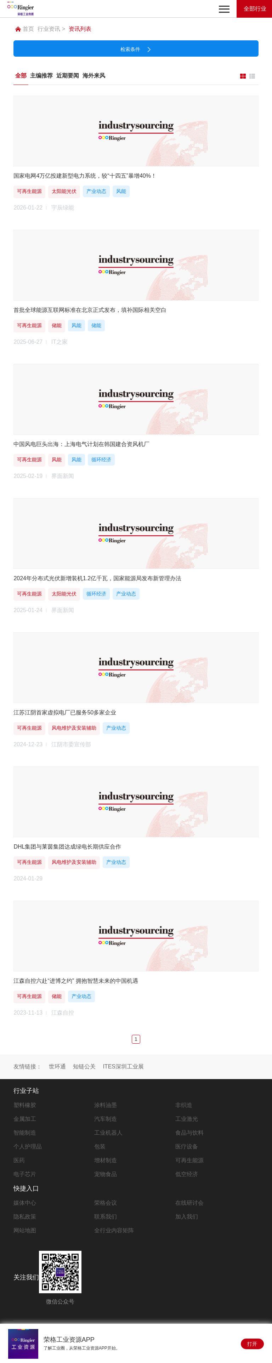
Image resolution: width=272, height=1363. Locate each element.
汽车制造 (105, 1119)
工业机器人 (108, 1133)
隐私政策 (24, 1217)
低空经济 (186, 1174)
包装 (100, 1147)
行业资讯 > (51, 29)
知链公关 (84, 1066)
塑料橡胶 (24, 1105)
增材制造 (105, 1160)
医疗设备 (186, 1147)
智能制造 (24, 1133)
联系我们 (105, 1217)
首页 (24, 29)
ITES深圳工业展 (123, 1066)
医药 (19, 1160)
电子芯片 (24, 1174)
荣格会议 (105, 1203)
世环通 (57, 1066)
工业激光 (186, 1119)
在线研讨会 (189, 1203)
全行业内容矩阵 (114, 1230)
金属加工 (24, 1119)
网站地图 (24, 1230)
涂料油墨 (105, 1105)
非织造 (183, 1105)
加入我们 (186, 1217)
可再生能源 (189, 1160)
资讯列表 (80, 29)
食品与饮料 (189, 1133)
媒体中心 (24, 1203)
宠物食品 (105, 1174)
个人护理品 (27, 1147)
